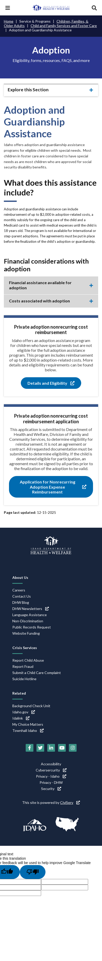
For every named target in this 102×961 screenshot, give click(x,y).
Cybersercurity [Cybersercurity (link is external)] (51, 770)
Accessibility (51, 764)
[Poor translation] (32, 872)
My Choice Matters (27, 724)
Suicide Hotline (24, 679)
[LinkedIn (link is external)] (51, 748)
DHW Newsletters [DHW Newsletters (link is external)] (30, 608)
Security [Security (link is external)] (51, 788)
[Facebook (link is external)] (29, 748)
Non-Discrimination (27, 621)
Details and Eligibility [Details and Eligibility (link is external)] (51, 383)
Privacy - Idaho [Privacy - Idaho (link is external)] (51, 776)
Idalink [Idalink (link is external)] (21, 718)
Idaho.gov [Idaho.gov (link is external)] (23, 712)
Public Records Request (31, 627)
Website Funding (26, 633)
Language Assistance (29, 615)
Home (8, 21)
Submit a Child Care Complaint (36, 672)
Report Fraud (22, 666)
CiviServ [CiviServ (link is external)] (70, 802)
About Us (20, 577)
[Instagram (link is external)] (73, 748)
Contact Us (21, 596)
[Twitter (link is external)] (40, 748)
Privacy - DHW (51, 782)
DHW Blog (20, 602)
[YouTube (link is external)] (62, 748)
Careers (18, 590)
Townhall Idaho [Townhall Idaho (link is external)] (28, 730)
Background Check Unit (31, 706)
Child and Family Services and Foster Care (64, 25)
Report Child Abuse (28, 660)
